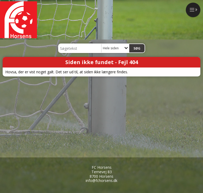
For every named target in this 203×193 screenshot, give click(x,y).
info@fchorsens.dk (101, 180)
